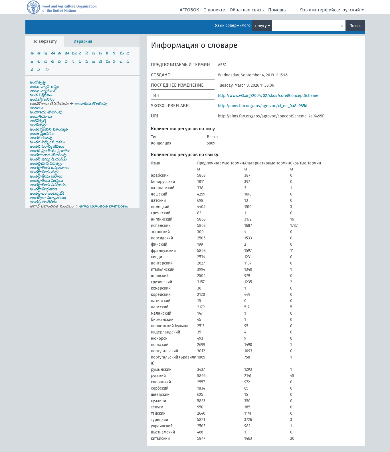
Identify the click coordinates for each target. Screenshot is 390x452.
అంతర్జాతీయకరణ (44, 189)
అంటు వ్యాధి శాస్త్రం (44, 86)
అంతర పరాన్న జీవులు (47, 146)
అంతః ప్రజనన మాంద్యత (49, 129)
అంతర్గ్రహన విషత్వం (46, 163)
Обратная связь (247, 10)
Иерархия (83, 41)
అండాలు (36, 107)
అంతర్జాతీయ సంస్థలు (46, 180)
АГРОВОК (189, 10)
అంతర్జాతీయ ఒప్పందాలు (49, 167)
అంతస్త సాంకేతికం (43, 201)
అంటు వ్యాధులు (42, 90)
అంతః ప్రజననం (42, 133)
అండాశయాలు (41, 116)
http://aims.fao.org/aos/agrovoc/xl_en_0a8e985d (262, 105)
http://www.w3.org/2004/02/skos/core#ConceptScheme (268, 95)
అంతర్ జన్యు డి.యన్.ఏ (48, 159)
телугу (261, 25)
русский (351, 10)
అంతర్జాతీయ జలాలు (46, 176)
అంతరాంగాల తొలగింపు (48, 154)
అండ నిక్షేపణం (41, 95)
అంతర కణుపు (41, 137)
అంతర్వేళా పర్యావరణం (48, 197)
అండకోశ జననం (42, 99)
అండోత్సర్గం (38, 125)
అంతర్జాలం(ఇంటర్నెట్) (47, 193)
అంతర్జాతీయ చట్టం (44, 172)
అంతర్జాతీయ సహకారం (48, 184)
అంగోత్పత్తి (38, 82)
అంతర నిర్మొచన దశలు (47, 142)
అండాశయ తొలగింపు (46, 112)
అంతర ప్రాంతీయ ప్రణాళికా (50, 150)
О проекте (214, 10)
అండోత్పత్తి (38, 120)
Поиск (355, 25)
